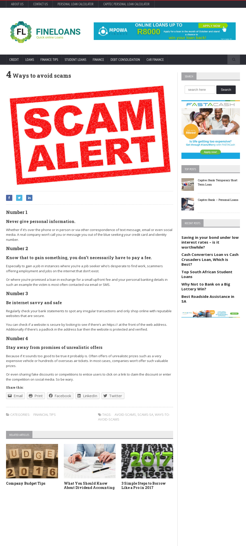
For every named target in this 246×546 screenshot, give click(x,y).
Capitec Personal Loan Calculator (126, 4)
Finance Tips (49, 59)
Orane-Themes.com (34, 535)
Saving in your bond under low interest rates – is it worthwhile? (210, 242)
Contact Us (40, 4)
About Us (17, 4)
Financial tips (44, 414)
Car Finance (155, 59)
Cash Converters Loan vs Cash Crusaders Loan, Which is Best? (209, 259)
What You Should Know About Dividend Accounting (89, 485)
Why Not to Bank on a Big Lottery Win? (205, 287)
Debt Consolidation (125, 59)
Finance (98, 59)
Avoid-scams (125, 414)
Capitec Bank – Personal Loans (218, 200)
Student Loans (75, 59)
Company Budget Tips (25, 483)
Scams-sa (145, 414)
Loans (29, 59)
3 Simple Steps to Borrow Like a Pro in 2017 (143, 485)
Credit (14, 59)
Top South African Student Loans (206, 274)
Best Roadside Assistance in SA (207, 299)
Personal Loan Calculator (75, 4)
